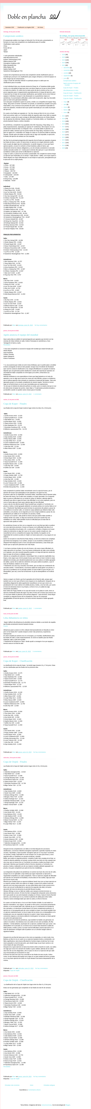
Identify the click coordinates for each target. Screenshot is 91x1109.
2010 (63, 145)
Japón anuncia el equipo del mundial (20, 335)
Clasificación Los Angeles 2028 (26, 27)
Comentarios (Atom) (34, 1090)
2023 (63, 62)
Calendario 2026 (9, 27)
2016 (63, 129)
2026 (63, 54)
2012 (63, 140)
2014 (63, 134)
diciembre (67, 67)
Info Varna (40, 27)
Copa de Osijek (14, 970)
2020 (63, 118)
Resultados (6, 345)
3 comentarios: (37, 651)
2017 (63, 126)
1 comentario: (37, 394)
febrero (66, 110)
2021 (63, 116)
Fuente (5, 626)
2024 (63, 60)
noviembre (67, 70)
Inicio (31, 1085)
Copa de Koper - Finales (15, 403)
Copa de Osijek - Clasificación (18, 980)
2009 (63, 148)
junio (65, 78)
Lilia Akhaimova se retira (15, 618)
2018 (63, 124)
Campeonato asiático (13, 36)
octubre (66, 73)
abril (65, 104)
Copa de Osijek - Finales (15, 761)
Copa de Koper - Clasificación (17, 661)
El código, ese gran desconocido (72, 36)
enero (66, 112)
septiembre (67, 75)
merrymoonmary (47, 1105)
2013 (63, 137)
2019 (63, 121)
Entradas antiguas (49, 1085)
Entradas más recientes (12, 1085)
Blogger (67, 1105)
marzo (66, 107)
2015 (63, 132)
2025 (63, 57)
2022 (63, 65)
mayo (65, 102)
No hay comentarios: (41, 325)
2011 (63, 142)
